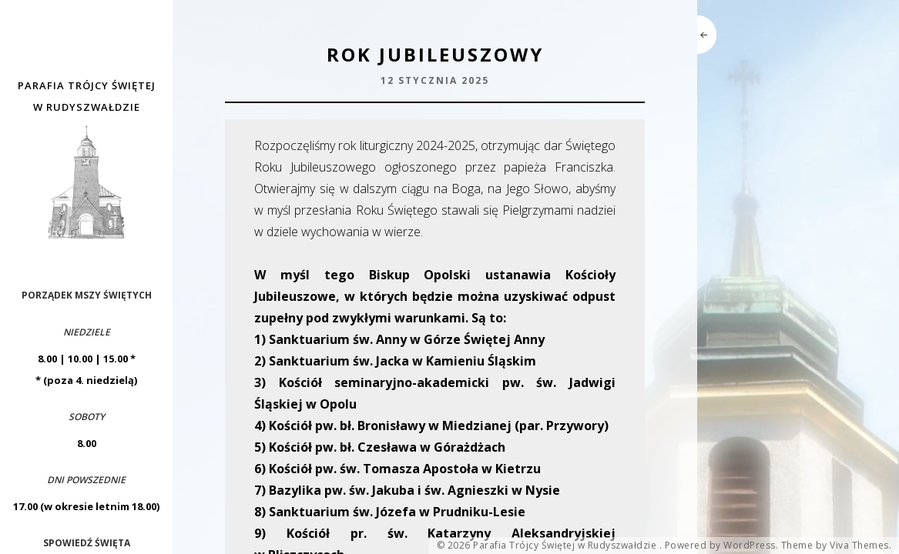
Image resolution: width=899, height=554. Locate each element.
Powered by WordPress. (722, 545)
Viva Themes (859, 545)
